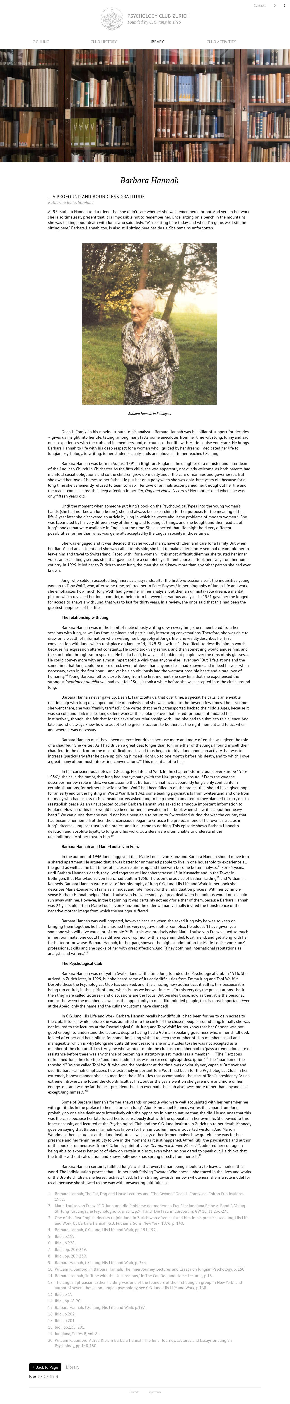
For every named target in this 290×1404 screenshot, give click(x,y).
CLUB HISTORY (104, 41)
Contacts (260, 5)
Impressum (154, 1392)
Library (72, 1367)
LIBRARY (156, 41)
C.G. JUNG (41, 41)
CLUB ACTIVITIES (221, 41)
